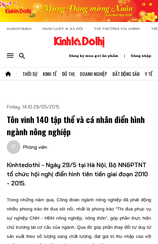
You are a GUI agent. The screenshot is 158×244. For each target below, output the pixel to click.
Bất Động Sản (125, 73)
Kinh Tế (50, 73)
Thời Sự (29, 73)
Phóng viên (35, 147)
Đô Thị (68, 73)
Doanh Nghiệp (93, 73)
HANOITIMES (19, 28)
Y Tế (149, 73)
